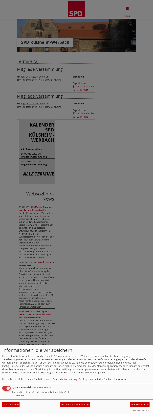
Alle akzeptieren (140, 404)
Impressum (120, 379)
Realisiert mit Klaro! (141, 410)
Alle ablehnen (11, 404)
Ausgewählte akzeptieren (75, 404)
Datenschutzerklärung (64, 379)
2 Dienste (18, 395)
